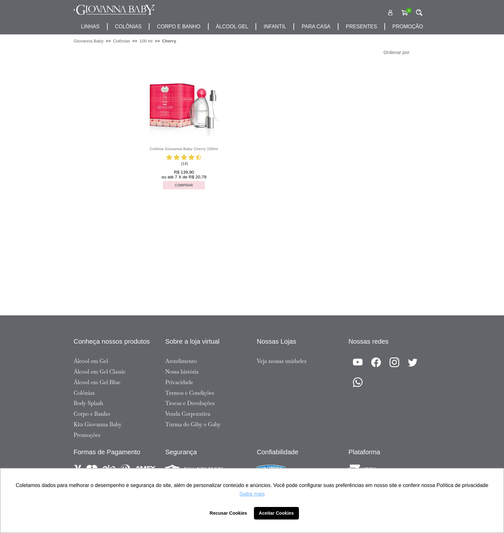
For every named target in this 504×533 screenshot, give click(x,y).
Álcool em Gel (91, 361)
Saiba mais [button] (252, 494)
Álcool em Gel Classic (100, 371)
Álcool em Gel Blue (97, 382)
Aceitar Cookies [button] (276, 513)
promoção (407, 26)
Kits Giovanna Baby (98, 424)
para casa (316, 26)
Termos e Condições (189, 392)
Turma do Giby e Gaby (193, 424)
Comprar (184, 185)
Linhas (90, 26)
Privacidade (179, 382)
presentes (361, 26)
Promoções (87, 434)
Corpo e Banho (92, 413)
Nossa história (182, 371)
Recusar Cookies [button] (228, 513)
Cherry (169, 41)
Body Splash (88, 403)
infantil (275, 26)
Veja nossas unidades (281, 361)
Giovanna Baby (89, 41)
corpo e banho (178, 26)
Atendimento (181, 361)
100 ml (146, 41)
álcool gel (232, 26)
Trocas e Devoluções (190, 403)
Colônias (128, 26)
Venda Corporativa (187, 413)
